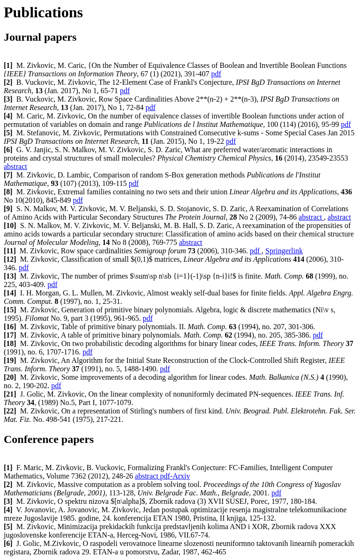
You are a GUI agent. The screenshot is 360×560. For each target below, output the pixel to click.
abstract (15, 166)
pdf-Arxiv (175, 476)
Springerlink (284, 251)
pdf (216, 74)
